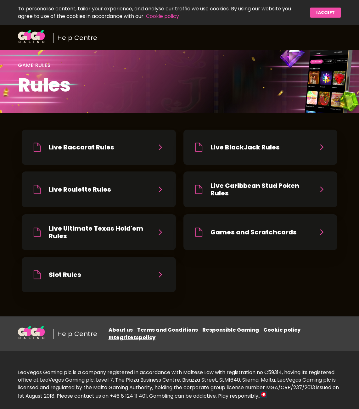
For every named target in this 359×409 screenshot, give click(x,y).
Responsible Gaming (230, 329)
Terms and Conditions (167, 329)
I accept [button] (325, 12)
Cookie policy (162, 16)
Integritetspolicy (132, 337)
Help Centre (77, 37)
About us (121, 329)
